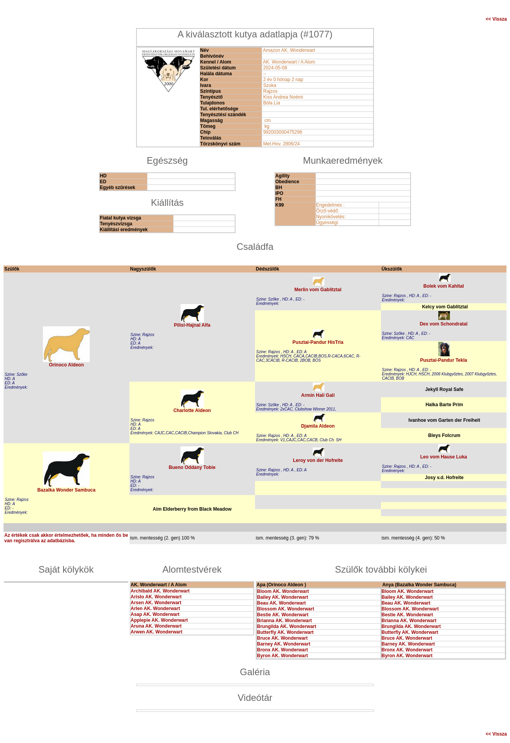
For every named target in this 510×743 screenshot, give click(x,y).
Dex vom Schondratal (444, 324)
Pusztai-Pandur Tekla (443, 360)
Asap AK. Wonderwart (155, 614)
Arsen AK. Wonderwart (156, 602)
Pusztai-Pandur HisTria (318, 342)
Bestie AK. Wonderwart (282, 614)
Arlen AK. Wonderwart (155, 608)
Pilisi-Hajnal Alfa (192, 325)
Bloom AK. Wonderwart (283, 591)
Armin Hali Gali (318, 395)
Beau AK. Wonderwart (281, 603)
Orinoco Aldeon (66, 365)
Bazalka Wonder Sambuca (66, 490)
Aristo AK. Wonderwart (156, 597)
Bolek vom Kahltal (443, 286)
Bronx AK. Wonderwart (282, 650)
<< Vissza (496, 19)
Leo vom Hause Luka (443, 457)
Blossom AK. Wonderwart (285, 609)
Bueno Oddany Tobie (192, 467)
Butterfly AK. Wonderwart (285, 632)
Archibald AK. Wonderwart (160, 591)
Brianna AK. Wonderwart (284, 620)
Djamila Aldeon (318, 426)
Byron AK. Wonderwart (282, 655)
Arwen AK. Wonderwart (156, 632)
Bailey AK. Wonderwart (282, 597)
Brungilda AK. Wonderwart (286, 626)
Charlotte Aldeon (192, 410)
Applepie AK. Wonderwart (159, 620)
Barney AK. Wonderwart (283, 644)
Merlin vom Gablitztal (318, 289)
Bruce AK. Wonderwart (282, 638)
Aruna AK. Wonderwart (156, 626)
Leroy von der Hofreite (318, 460)
